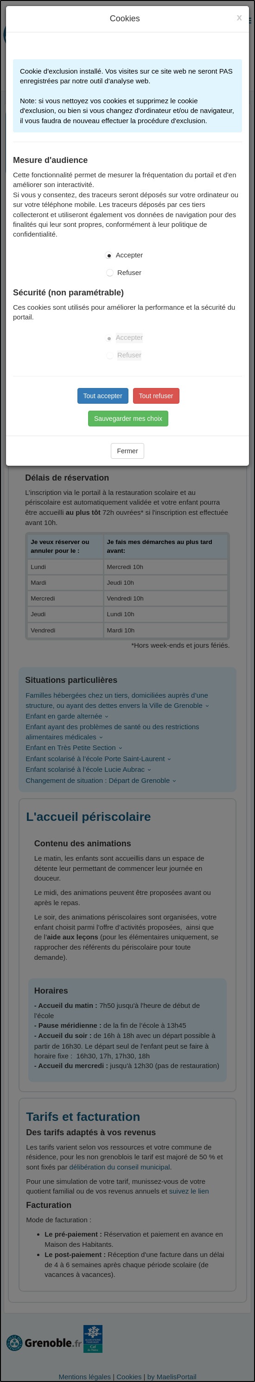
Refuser (129, 272)
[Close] (239, 17)
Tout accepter (102, 396)
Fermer (127, 451)
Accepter (129, 255)
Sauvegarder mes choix (128, 418)
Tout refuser (156, 396)
